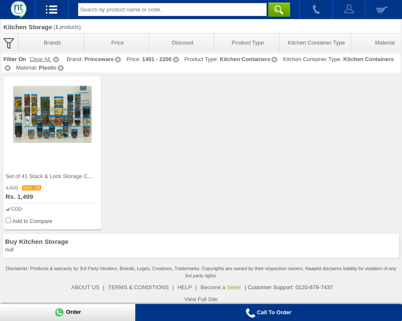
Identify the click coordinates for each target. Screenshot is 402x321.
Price (117, 42)
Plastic (52, 67)
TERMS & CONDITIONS (138, 287)
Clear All (45, 59)
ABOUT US (85, 287)
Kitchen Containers (249, 59)
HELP (184, 287)
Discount (182, 42)
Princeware (103, 59)
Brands (52, 42)
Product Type (248, 42)
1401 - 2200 (161, 59)
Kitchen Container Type (316, 42)
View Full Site (201, 299)
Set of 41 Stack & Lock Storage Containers (58, 176)
